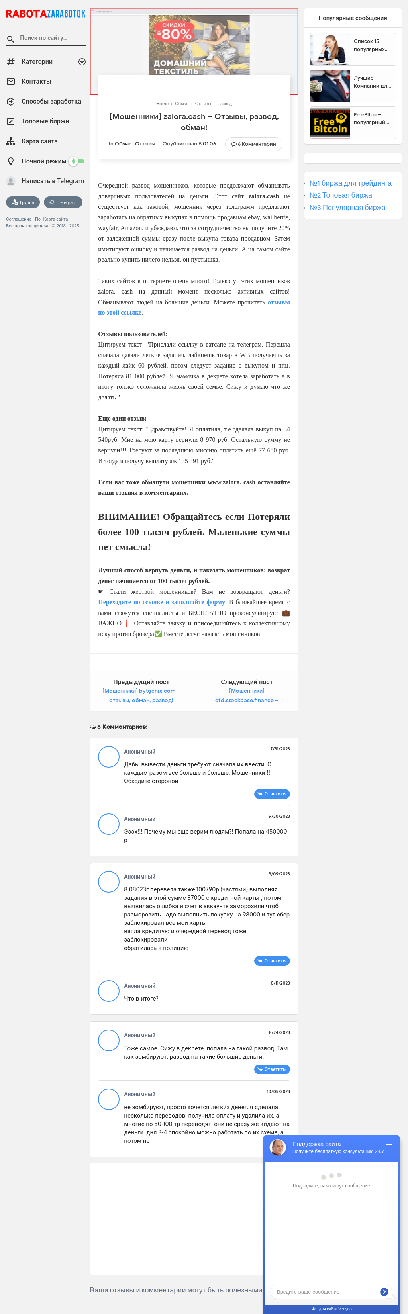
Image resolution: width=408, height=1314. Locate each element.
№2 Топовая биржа (341, 195)
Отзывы (145, 143)
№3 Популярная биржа (348, 207)
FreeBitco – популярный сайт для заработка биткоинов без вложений (372, 118)
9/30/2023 (279, 816)
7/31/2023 (280, 749)
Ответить (275, 794)
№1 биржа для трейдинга (351, 183)
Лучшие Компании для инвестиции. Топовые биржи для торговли (372, 82)
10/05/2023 (278, 1091)
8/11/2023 (280, 983)
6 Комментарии (257, 144)
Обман (123, 143)
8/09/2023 (279, 874)
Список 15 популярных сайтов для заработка (369, 45)
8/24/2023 (279, 1032)
